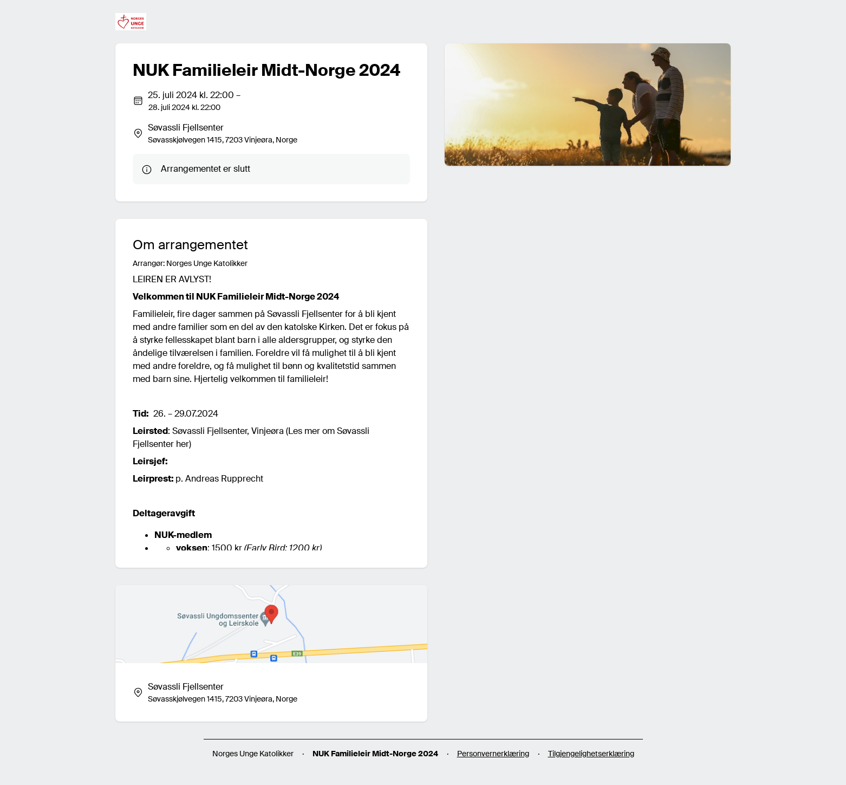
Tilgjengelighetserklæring (591, 753)
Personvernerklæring (493, 753)
